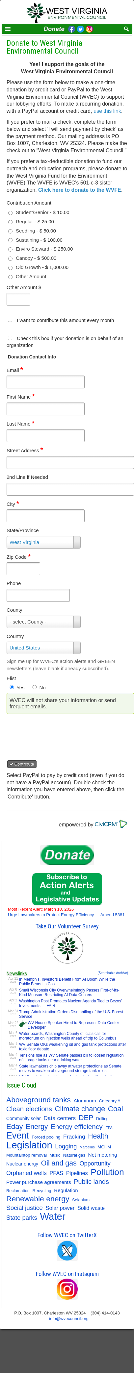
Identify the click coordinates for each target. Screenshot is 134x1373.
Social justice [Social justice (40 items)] (24, 1207)
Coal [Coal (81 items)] (115, 1109)
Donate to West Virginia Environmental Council (44, 47)
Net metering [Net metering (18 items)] (102, 1155)
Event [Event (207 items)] (17, 1136)
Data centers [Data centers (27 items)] (59, 1118)
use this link (107, 111)
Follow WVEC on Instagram (67, 1273)
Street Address (25, 450)
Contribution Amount (29, 203)
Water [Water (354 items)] (53, 1216)
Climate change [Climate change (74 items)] (80, 1109)
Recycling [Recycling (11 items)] (42, 1190)
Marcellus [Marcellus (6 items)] (87, 1147)
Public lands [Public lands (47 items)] (91, 1181)
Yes (20, 687)
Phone (14, 583)
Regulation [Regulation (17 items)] (66, 1190)
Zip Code (19, 557)
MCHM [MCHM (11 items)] (104, 1146)
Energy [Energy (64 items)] (37, 1126)
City (13, 504)
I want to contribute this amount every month (65, 320)
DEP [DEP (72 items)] (86, 1118)
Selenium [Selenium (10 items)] (81, 1199)
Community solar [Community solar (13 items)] (23, 1118)
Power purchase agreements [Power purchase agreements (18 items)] (38, 1182)
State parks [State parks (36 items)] (21, 1217)
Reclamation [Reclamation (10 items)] (18, 1190)
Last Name (21, 424)
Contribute (22, 764)
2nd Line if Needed (27, 477)
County (14, 610)
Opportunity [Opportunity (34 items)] (94, 1163)
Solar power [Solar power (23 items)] (60, 1208)
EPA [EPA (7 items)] (109, 1128)
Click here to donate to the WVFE (79, 190)
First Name (21, 397)
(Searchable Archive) (112, 973)
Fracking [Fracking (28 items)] (74, 1136)
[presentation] (63, 735)
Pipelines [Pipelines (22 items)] (77, 1173)
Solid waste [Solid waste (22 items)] (91, 1208)
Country (15, 636)
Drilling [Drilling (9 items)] (102, 1118)
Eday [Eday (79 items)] (14, 1127)
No (42, 687)
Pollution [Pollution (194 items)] (107, 1172)
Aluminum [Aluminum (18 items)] (85, 1100)
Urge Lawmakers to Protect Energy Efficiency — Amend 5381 (66, 912)
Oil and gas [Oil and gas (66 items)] (58, 1163)
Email (15, 370)
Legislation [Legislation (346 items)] (29, 1145)
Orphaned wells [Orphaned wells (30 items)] (26, 1173)
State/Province (23, 530)
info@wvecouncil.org (69, 1318)
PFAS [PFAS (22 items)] (57, 1173)
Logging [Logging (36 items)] (66, 1146)
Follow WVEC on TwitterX (67, 1235)
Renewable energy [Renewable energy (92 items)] (37, 1199)
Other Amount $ (24, 287)
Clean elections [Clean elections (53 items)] (29, 1109)
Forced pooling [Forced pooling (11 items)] (46, 1137)
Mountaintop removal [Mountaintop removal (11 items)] (26, 1155)
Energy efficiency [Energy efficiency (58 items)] (77, 1126)
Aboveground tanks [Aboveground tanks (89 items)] (38, 1100)
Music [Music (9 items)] (55, 1155)
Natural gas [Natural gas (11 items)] (74, 1155)
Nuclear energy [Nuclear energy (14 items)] (22, 1163)
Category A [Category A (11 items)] (110, 1100)
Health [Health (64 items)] (98, 1136)
